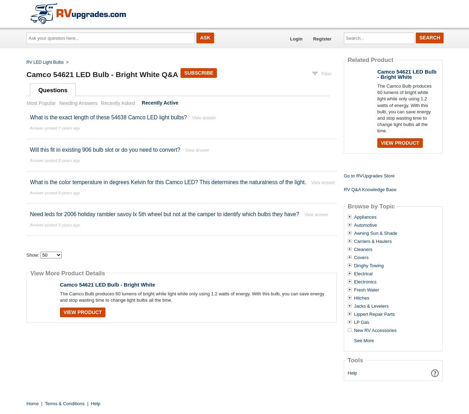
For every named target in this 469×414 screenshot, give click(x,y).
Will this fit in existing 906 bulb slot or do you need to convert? (105, 150)
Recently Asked (118, 103)
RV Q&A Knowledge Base (370, 189)
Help (352, 373)
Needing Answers (78, 103)
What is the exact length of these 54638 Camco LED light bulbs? (108, 117)
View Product (82, 312)
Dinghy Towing (369, 265)
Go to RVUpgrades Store (369, 175)
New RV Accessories (375, 330)
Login (296, 39)
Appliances (365, 217)
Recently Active (160, 103)
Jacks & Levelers (371, 306)
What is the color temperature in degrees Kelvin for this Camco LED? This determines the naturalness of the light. (168, 182)
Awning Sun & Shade (375, 233)
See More (364, 340)
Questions (53, 90)
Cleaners (363, 249)
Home (32, 403)
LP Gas (361, 322)
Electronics (365, 282)
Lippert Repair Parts (374, 314)
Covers (361, 257)
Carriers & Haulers (373, 241)
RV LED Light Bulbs (45, 62)
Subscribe (198, 73)
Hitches (361, 298)
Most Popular (41, 103)
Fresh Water (366, 290)
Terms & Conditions (65, 403)
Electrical (363, 273)
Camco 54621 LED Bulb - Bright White (107, 285)
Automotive (365, 225)
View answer (204, 117)
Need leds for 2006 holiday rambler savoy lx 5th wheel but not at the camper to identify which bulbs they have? (164, 214)
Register (322, 39)
